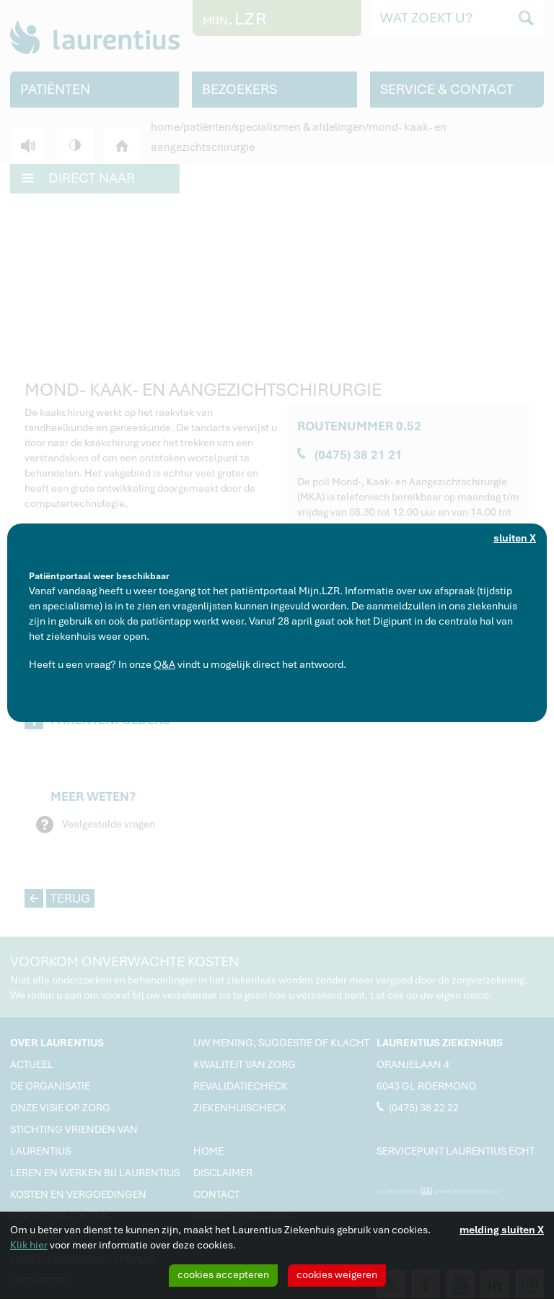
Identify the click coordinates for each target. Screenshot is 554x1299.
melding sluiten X (502, 1229)
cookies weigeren (336, 1274)
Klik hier (29, 1244)
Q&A (164, 664)
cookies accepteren (223, 1274)
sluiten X (514, 537)
